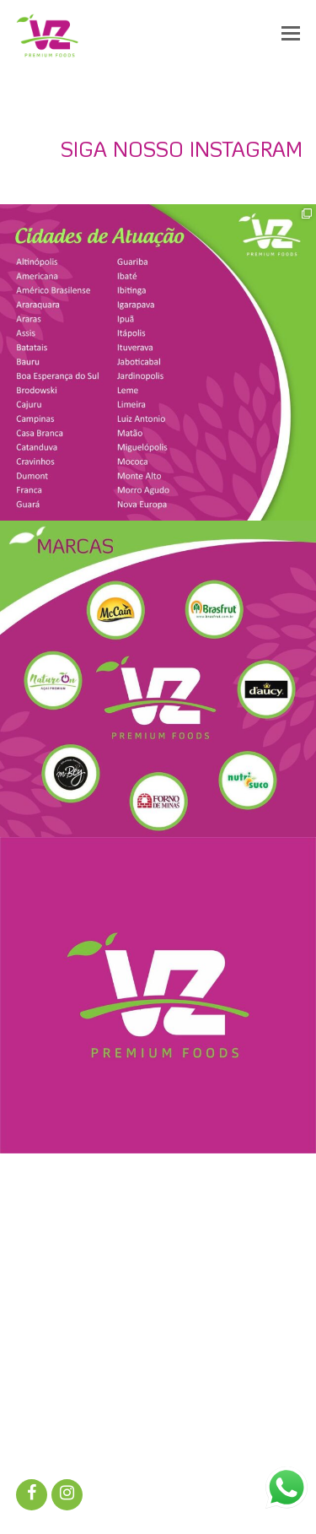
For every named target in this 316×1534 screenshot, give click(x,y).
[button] (290, 35)
